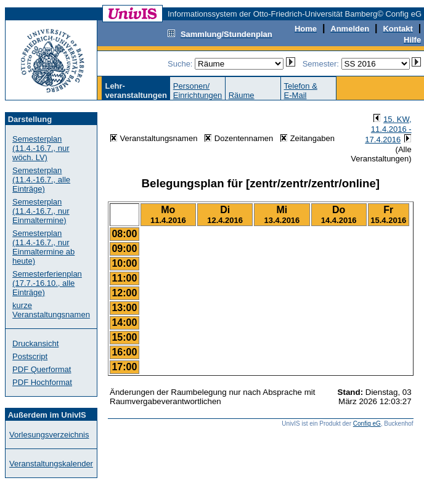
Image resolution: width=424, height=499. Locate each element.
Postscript (29, 356)
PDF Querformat (41, 369)
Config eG (367, 423)
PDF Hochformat (42, 382)
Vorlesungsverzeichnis (49, 434)
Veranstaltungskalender (51, 463)
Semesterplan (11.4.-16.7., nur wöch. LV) (41, 148)
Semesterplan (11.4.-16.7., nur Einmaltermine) (41, 211)
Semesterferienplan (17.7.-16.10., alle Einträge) (47, 283)
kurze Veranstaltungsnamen (51, 310)
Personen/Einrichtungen (197, 90)
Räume (242, 95)
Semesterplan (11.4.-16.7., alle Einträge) (41, 179)
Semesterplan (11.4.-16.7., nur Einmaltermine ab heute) (43, 247)
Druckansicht (35, 343)
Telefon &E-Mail (300, 90)
